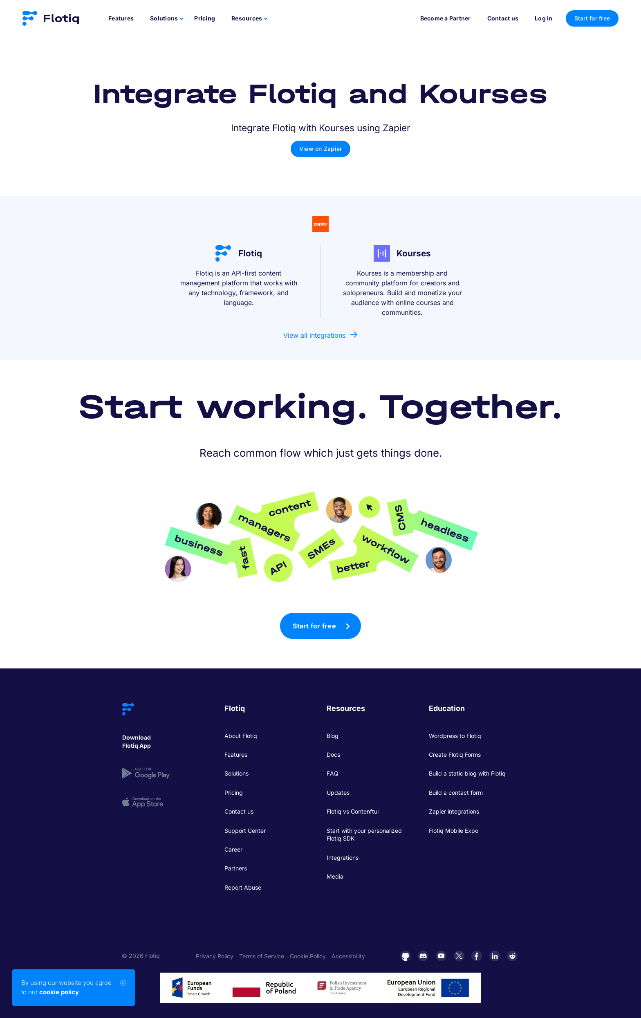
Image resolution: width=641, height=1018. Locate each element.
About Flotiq (240, 735)
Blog (332, 735)
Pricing (204, 18)
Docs (333, 754)
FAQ (332, 773)
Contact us (503, 18)
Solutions (236, 773)
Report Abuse (242, 887)
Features (121, 18)
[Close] (123, 982)
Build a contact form (456, 792)
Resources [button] (246, 18)
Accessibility (348, 956)
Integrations (343, 857)
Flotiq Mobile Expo (453, 830)
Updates (338, 792)
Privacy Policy (214, 956)
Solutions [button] (164, 18)
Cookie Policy (308, 956)
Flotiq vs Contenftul (353, 811)
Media (335, 876)
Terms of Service (261, 956)
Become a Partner (445, 18)
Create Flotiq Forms (455, 754)
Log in (544, 18)
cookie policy (59, 992)
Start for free (314, 626)
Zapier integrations (454, 811)
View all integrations (314, 335)
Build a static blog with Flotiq (467, 773)
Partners (235, 868)
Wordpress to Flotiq (455, 735)
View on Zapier (320, 148)
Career (233, 849)
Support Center (245, 830)
